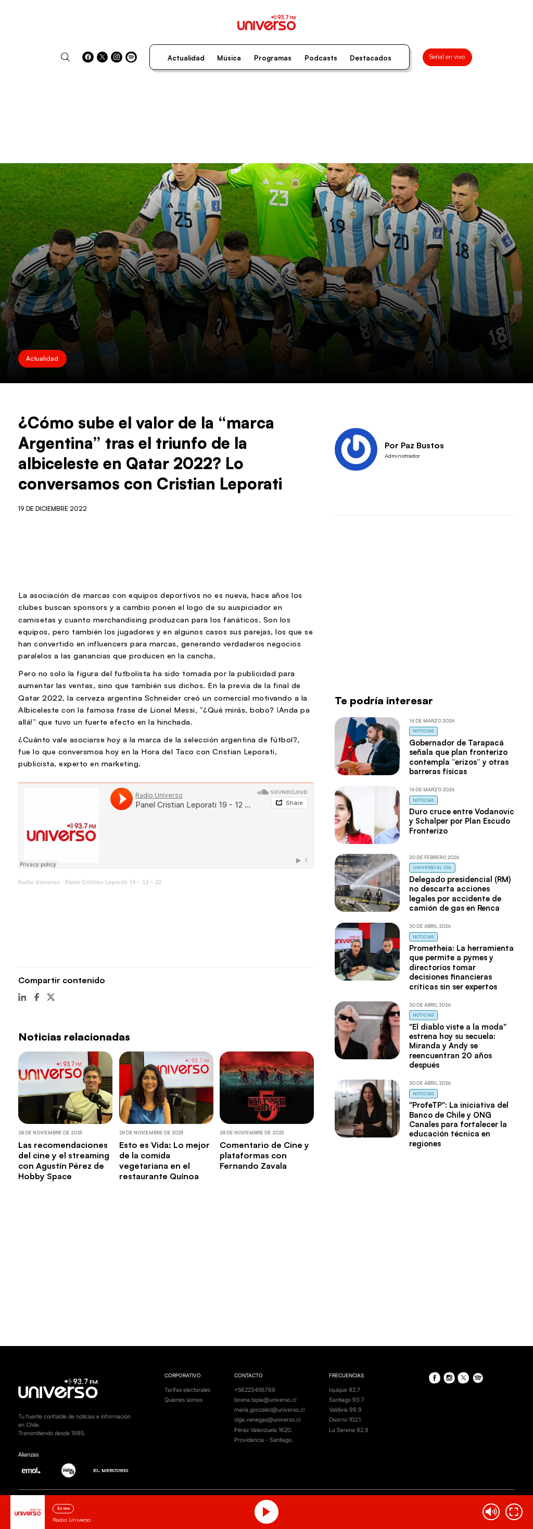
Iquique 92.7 (344, 1390)
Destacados (370, 58)
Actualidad (186, 58)
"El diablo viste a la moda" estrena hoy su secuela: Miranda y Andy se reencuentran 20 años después (457, 1046)
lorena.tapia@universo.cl (265, 1400)
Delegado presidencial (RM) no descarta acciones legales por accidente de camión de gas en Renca (460, 893)
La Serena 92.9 (349, 1430)
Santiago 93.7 (346, 1400)
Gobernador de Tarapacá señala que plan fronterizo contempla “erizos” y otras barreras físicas (459, 757)
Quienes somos (183, 1400)
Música (229, 58)
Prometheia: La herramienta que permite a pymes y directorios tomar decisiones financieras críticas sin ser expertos (461, 967)
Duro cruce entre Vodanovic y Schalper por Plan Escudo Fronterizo (461, 821)
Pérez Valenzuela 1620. (263, 1430)
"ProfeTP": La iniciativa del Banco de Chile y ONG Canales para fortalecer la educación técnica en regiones (459, 1124)
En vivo (63, 1508)
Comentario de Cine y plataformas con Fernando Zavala (264, 1155)
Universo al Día (432, 867)
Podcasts (320, 58)
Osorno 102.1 (345, 1419)
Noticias (423, 730)
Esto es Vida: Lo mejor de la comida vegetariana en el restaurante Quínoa (164, 1161)
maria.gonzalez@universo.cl (269, 1409)
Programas (272, 58)
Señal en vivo (447, 56)
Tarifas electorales (187, 1390)
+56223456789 (254, 1390)
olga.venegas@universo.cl (267, 1419)
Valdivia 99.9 (345, 1409)
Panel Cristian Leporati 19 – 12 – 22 (113, 882)
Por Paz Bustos (414, 445)
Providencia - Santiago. (263, 1440)
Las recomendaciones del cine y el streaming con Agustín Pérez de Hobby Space (63, 1161)
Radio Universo (39, 882)
